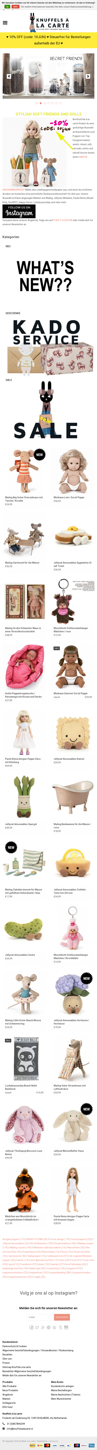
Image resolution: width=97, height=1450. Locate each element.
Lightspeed (53, 1441)
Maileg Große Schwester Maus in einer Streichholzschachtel (23, 630)
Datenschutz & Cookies (14, 1346)
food (76, 1260)
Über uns (7, 1358)
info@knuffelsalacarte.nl (20, 1428)
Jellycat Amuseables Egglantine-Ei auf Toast (73, 564)
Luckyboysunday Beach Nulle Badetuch (21, 1087)
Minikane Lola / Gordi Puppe (69, 497)
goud (14, 1264)
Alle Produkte (9, 1386)
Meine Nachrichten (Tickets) (65, 1394)
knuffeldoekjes (76, 1264)
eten (64, 1260)
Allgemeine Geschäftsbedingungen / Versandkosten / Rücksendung (37, 1350)
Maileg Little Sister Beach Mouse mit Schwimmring (23, 1022)
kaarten (57, 1264)
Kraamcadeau (65, 1243)
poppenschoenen (20, 1277)
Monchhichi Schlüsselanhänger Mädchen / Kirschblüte (71, 957)
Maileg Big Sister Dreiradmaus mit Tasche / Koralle (24, 499)
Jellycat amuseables (15, 1243)
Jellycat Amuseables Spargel (21, 824)
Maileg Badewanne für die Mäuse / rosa (72, 826)
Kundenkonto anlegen (62, 1386)
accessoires (17, 1256)
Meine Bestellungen (61, 1390)
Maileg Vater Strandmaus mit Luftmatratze (70, 1087)
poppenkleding (60, 1272)
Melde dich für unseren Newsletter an (21, 1375)
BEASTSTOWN (37, 1239)
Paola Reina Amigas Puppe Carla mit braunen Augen (71, 1218)
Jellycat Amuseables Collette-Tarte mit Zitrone (70, 891)
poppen (74, 1268)
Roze (66, 1252)
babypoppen (37, 1256)
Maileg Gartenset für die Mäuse (22, 562)
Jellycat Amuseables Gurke (20, 955)
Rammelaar (50, 1252)
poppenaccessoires (15, 1272)
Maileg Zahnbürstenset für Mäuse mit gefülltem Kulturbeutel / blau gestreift (23, 891)
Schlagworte (9, 1403)
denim (23, 1260)
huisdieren (29, 1264)
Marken (6, 1398)
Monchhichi (76, 1247)
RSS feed (7, 1407)
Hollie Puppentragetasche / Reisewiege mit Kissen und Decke (23, 695)
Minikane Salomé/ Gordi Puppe (70, 693)
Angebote (7, 1394)
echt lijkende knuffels (44, 1260)
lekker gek (37, 1268)
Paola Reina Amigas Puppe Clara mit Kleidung (22, 761)
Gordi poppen (82, 1239)
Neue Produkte (10, 1390)
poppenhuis (39, 1272)
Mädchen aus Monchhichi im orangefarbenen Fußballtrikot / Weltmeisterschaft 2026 (22, 1218)
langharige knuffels (15, 1268)
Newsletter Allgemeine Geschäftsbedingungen (26, 1371)
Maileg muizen (21, 1247)
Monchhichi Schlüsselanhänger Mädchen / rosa (71, 630)
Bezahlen (7, 1354)
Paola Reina (31, 1252)
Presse (6, 1363)
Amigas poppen (13, 1239)
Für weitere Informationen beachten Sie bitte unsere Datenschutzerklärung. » (57, 7)
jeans (44, 1264)
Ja (7, 7)
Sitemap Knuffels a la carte (16, 1367)
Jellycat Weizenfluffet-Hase (69, 1151)
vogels (39, 1277)
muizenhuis (56, 1268)
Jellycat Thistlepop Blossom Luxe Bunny (23, 1153)
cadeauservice (58, 1256)
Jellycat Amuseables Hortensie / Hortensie (71, 1022)
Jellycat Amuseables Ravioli (69, 759)
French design (59, 1239)
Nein (15, 7)
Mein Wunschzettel (61, 1398)
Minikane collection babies (50, 1247)
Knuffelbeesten (42, 1243)
